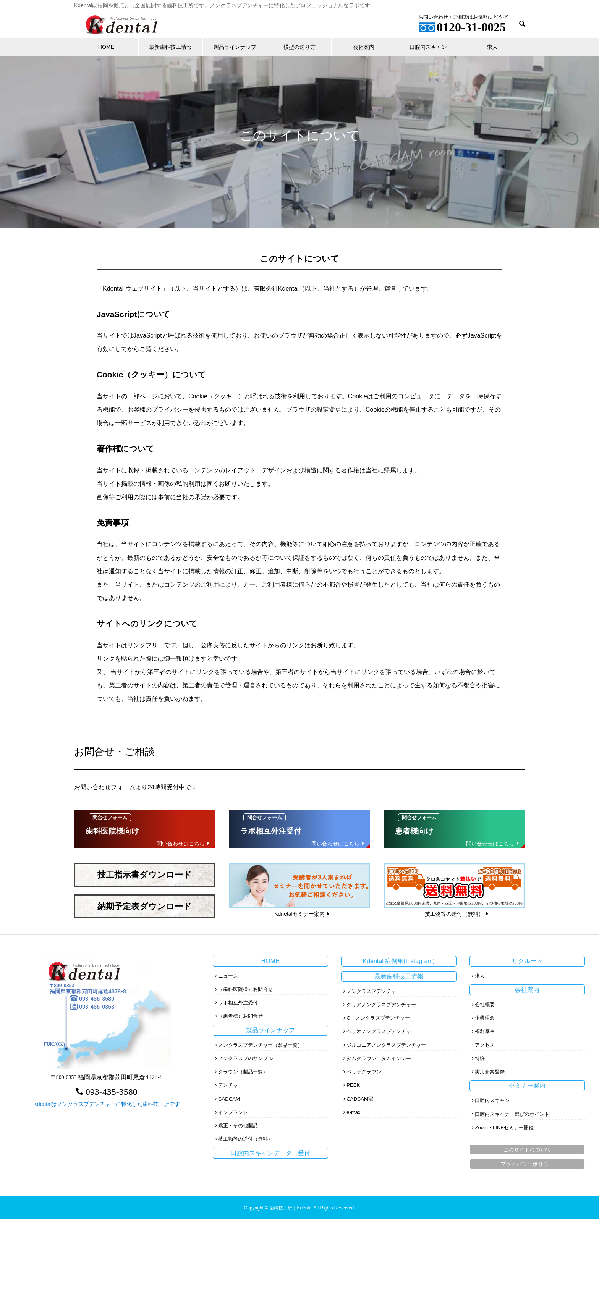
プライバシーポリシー (527, 1164)
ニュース (228, 976)
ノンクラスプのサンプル (245, 1058)
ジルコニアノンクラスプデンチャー (386, 1045)
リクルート (527, 961)
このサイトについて (527, 1149)
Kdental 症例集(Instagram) (399, 961)
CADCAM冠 (359, 1099)
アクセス (485, 1045)
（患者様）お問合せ (240, 1016)
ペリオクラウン (363, 1072)
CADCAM (229, 1099)
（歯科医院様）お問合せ (245, 989)
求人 (492, 47)
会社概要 (485, 1004)
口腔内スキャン (428, 47)
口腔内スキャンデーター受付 (270, 1153)
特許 (480, 1058)
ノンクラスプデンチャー (373, 991)
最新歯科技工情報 (170, 47)
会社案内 (363, 47)
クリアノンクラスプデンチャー (381, 1004)
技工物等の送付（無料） (245, 1139)
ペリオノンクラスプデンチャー (381, 1031)
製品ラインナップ (235, 47)
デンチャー (230, 1085)
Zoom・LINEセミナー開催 (504, 1127)
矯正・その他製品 (238, 1125)
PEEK (353, 1085)
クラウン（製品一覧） (243, 1072)
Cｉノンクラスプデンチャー (378, 1018)
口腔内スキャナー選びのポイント (512, 1114)
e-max (353, 1112)
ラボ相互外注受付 (238, 1002)
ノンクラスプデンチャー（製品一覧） (260, 1045)
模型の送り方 (299, 47)
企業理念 (485, 1018)
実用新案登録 (490, 1072)
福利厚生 (485, 1031)
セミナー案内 (527, 1085)
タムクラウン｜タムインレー (378, 1058)
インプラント (233, 1112)
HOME (106, 47)
